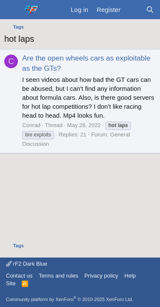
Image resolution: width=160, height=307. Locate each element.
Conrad (31, 125)
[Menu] (12, 9)
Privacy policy (101, 275)
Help (130, 275)
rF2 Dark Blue (26, 264)
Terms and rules (58, 275)
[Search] (150, 9)
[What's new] (133, 9)
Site (10, 283)
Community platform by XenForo (69, 299)
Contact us (19, 275)
